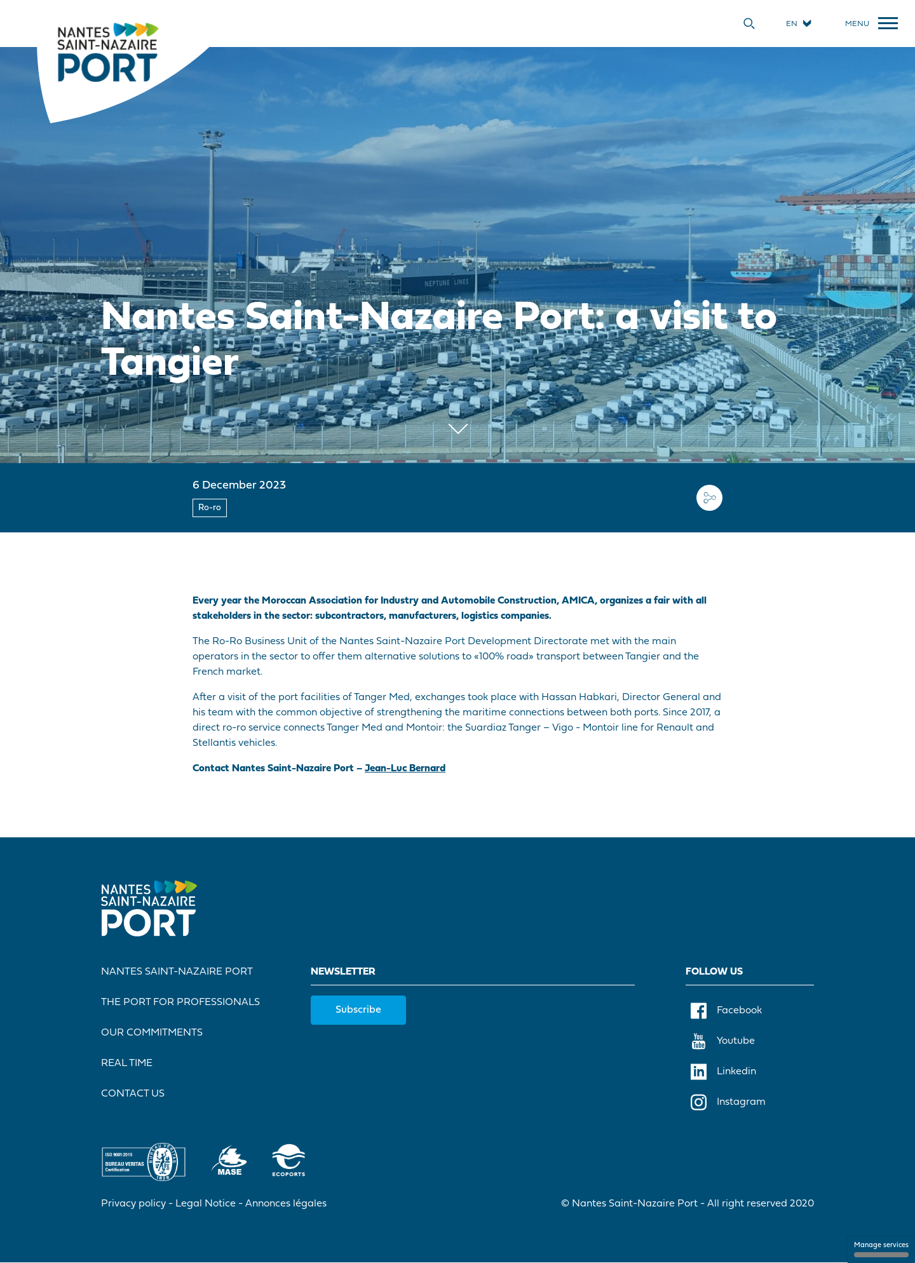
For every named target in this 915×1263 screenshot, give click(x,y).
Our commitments (152, 1033)
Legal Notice (205, 1204)
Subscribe (358, 1010)
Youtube (723, 1041)
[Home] (107, 51)
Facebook (726, 1011)
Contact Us (133, 1094)
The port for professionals (180, 1002)
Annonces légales (286, 1204)
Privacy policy (133, 1204)
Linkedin (723, 1072)
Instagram (728, 1102)
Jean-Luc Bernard (405, 769)
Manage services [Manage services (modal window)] (881, 1249)
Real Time (126, 1063)
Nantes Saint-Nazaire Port (177, 972)
